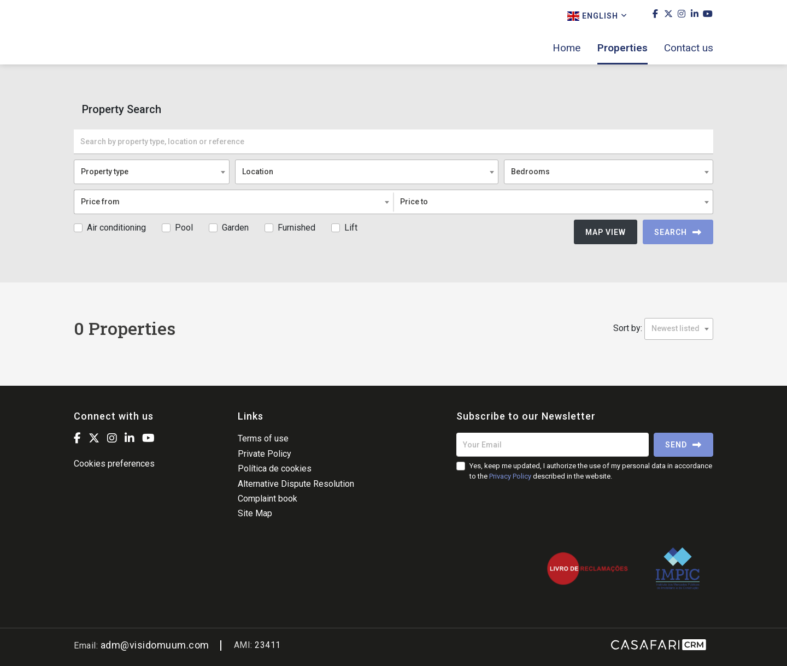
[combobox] (152, 172)
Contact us (688, 48)
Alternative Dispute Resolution (296, 484)
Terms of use (263, 438)
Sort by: (627, 328)
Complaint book (267, 498)
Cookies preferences (114, 463)
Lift (350, 227)
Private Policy (264, 454)
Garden (235, 227)
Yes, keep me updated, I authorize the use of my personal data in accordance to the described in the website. (590, 471)
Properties (622, 48)
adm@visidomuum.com (155, 645)
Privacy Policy (510, 476)
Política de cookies (275, 468)
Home (566, 48)
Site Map (255, 513)
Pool (184, 227)
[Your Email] (552, 445)
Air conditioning (116, 227)
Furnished (296, 227)
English (597, 16)
